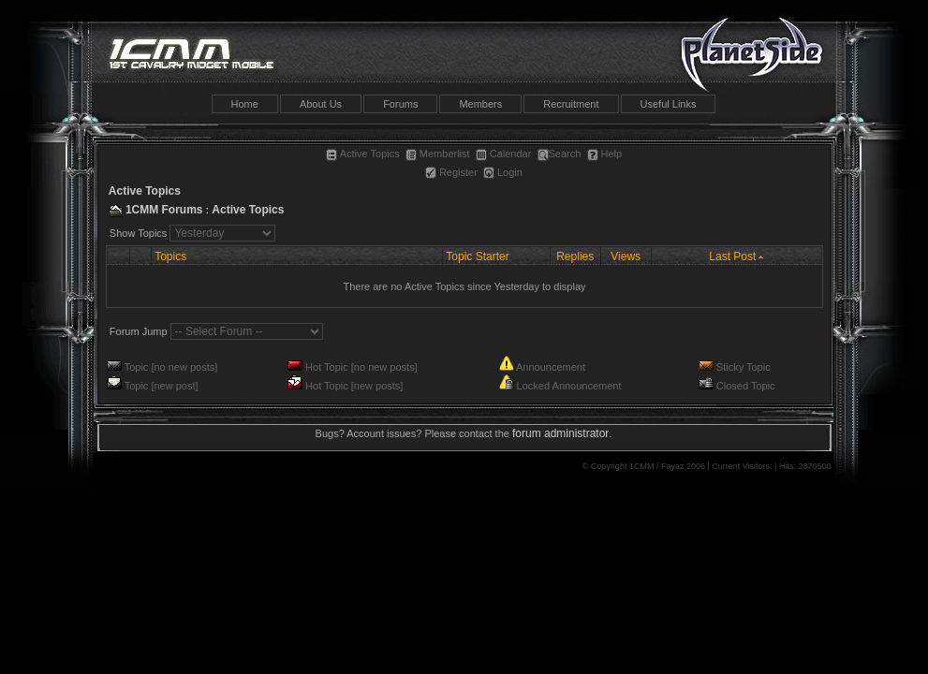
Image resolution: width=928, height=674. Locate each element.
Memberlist (437, 153)
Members (480, 104)
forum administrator (560, 433)
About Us (321, 104)
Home (244, 104)
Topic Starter (477, 256)
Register (451, 172)
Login (503, 172)
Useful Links (669, 104)
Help (605, 153)
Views (626, 256)
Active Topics (363, 153)
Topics (170, 256)
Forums (400, 104)
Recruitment (570, 104)
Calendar (504, 153)
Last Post (732, 256)
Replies (575, 256)
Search (560, 153)
